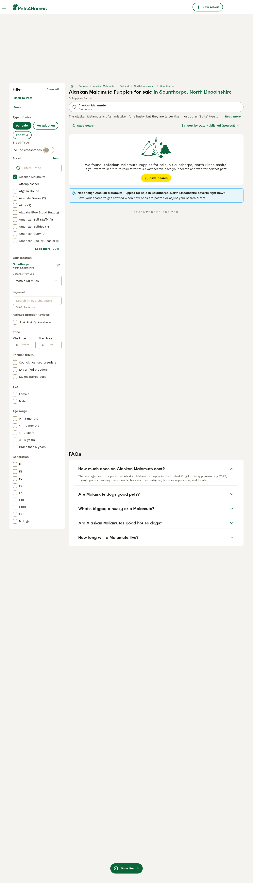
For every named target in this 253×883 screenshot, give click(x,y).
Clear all (52, 89)
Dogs (17, 107)
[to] (52, 345)
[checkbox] (15, 177)
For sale (22, 125)
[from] (26, 345)
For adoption (46, 125)
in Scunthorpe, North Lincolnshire (193, 92)
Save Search (83, 125)
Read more (233, 116)
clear (55, 158)
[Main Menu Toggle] (4, 7)
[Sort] (211, 126)
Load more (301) (47, 249)
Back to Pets (23, 98)
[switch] (48, 150)
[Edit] (58, 266)
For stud (22, 135)
